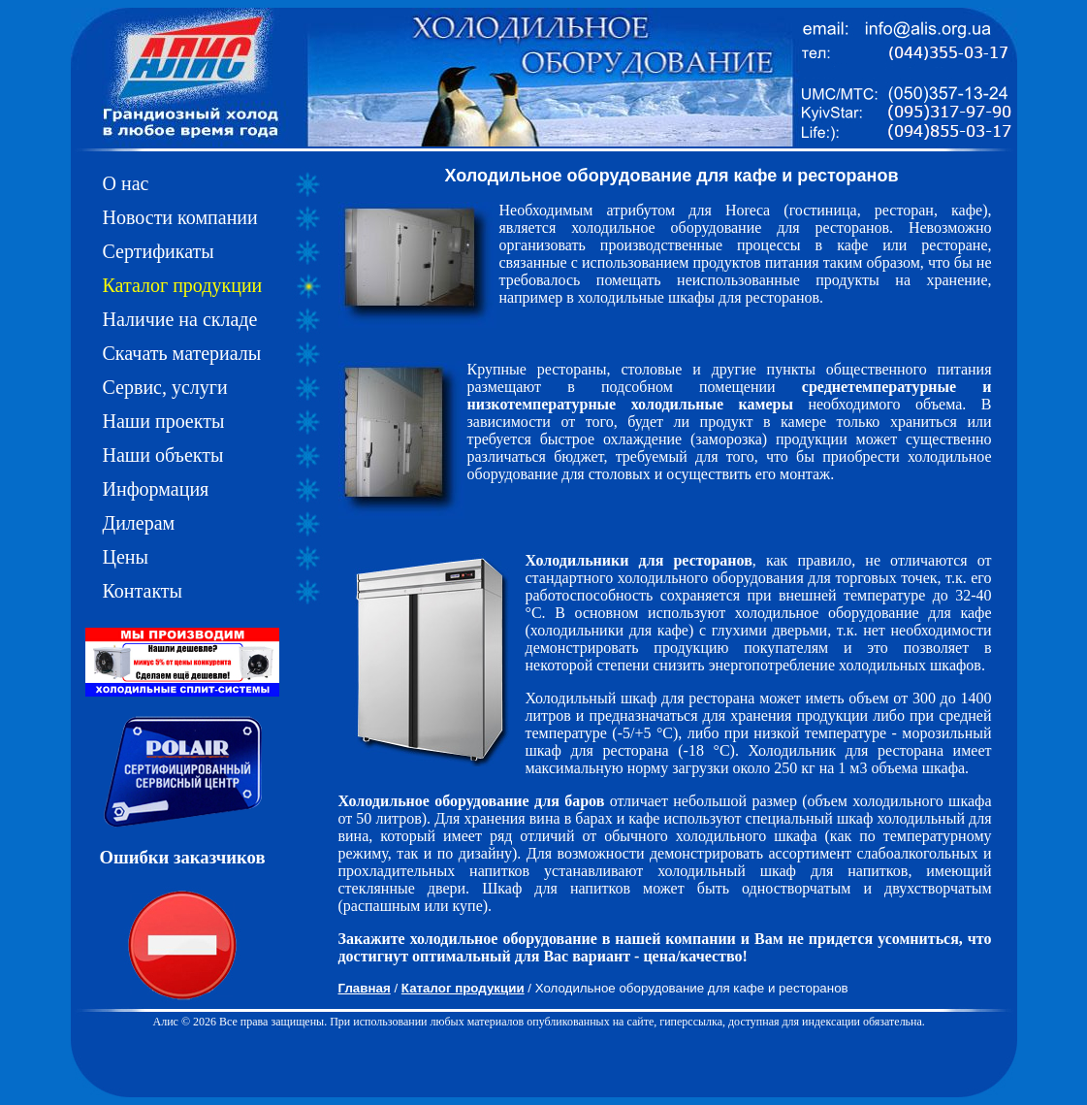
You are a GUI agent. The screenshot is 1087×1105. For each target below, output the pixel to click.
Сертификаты (158, 251)
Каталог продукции (183, 285)
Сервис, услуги (165, 387)
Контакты (143, 590)
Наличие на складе (180, 319)
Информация (156, 489)
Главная (364, 988)
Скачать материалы (182, 353)
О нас (126, 183)
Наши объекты (163, 455)
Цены (125, 557)
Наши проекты (164, 421)
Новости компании (180, 217)
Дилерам (139, 523)
